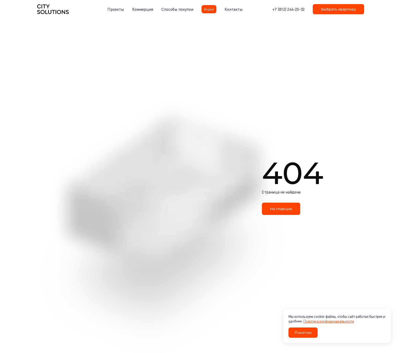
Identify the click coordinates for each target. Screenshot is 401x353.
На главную (281, 208)
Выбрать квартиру (338, 9)
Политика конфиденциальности (328, 321)
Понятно (303, 332)
